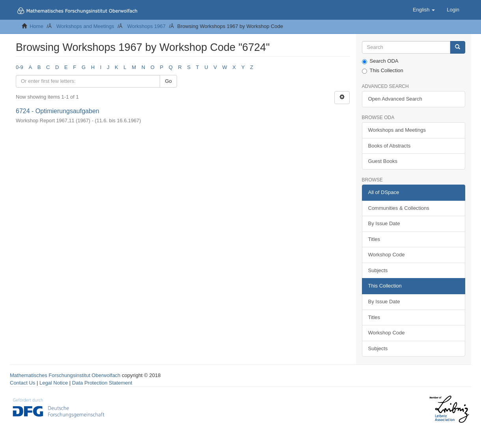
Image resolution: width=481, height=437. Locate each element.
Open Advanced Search (395, 99)
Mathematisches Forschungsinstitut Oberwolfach (65, 375)
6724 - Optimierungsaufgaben (57, 111)
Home (36, 26)
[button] (424, 10)
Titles (374, 239)
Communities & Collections (398, 208)
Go (168, 81)
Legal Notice (53, 383)
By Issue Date (384, 223)
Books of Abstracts (389, 146)
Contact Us (22, 383)
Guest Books (382, 161)
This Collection (382, 70)
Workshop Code (386, 255)
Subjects (378, 270)
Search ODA (380, 61)
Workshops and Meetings (85, 26)
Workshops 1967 (146, 26)
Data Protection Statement (102, 383)
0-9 (19, 67)
